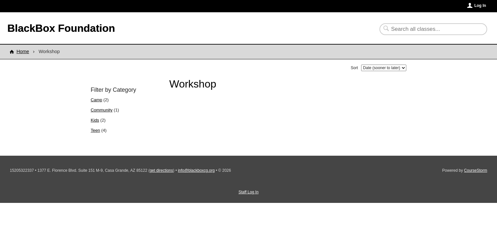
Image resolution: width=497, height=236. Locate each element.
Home (22, 51)
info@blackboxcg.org (196, 170)
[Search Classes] (429, 29)
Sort (354, 68)
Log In (480, 5)
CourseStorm (475, 170)
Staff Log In (248, 192)
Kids (95, 120)
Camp (96, 99)
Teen (95, 130)
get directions (161, 170)
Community (102, 110)
